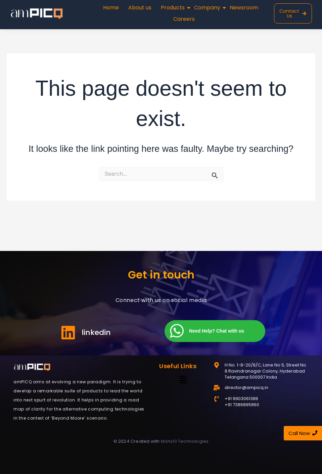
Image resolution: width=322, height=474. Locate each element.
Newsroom (244, 7)
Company (208, 7)
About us (139, 7)
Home (111, 7)
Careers (184, 19)
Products (173, 7)
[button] (183, 380)
